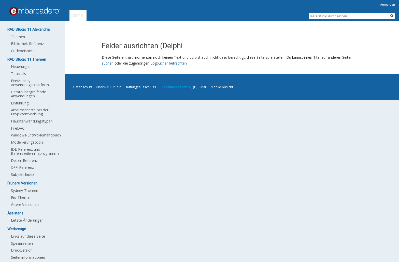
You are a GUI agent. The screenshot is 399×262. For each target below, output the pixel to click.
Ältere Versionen (25, 204)
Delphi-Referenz (24, 160)
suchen (107, 63)
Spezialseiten (22, 243)
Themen (18, 36)
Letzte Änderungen (27, 220)
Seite (78, 15)
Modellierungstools (27, 142)
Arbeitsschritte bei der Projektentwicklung (29, 111)
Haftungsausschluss (140, 87)
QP (194, 87)
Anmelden (387, 4)
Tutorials (18, 73)
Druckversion (22, 250)
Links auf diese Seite (28, 236)
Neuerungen (21, 66)
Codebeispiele (23, 50)
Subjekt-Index (22, 174)
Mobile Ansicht (222, 87)
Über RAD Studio (108, 87)
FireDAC (17, 128)
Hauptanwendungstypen (32, 121)
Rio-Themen (21, 197)
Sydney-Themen (24, 190)
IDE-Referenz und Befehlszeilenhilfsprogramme (35, 151)
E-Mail (202, 87)
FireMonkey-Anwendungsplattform (30, 82)
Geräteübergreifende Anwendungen (28, 93)
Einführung (20, 103)
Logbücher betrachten (168, 63)
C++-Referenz (22, 167)
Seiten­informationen (28, 257)
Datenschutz (83, 87)
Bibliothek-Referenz (27, 43)
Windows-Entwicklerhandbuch (36, 135)
